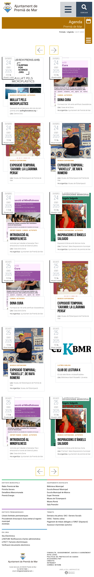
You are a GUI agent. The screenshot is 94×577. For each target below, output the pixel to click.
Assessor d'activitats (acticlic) (59, 525)
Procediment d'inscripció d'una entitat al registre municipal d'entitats (21, 521)
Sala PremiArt (52, 505)
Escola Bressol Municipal (57, 489)
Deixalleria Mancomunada (12, 492)
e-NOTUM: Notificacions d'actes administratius (21, 539)
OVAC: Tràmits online (56, 519)
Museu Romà (52, 501)
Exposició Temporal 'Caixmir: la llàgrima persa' (23, 169)
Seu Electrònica (8, 536)
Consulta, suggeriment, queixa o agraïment (69, 553)
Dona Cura (64, 100)
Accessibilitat (54, 559)
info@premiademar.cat (24, 571)
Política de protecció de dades (62, 557)
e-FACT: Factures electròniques (15, 542)
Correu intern (54, 565)
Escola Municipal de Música (58, 492)
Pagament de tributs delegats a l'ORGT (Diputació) (67, 522)
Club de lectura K (69, 370)
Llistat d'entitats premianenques (15, 516)
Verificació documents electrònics (16, 545)
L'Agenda (70, 32)
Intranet (51, 563)
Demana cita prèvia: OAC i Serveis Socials (64, 516)
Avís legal (52, 555)
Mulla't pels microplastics (19, 102)
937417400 (23, 569)
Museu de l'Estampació (56, 498)
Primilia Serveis (8, 489)
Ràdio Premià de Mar (10, 486)
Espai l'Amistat (53, 495)
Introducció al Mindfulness (19, 237)
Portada (62, 32)
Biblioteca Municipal (55, 486)
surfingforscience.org (28, 111)
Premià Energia (8, 495)
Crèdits (50, 561)
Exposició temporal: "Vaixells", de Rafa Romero (71, 169)
